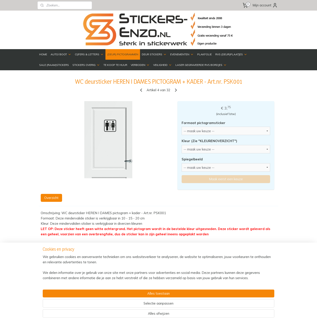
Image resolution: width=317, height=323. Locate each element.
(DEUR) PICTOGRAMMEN (122, 54)
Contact (190, 271)
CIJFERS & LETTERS (89, 54)
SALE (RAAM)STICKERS (54, 65)
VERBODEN (140, 65)
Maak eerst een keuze (226, 179)
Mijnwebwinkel (236, 314)
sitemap (177, 314)
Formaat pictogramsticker (203, 123)
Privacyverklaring (100, 281)
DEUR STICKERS (154, 54)
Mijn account (265, 5)
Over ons (191, 281)
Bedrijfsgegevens (245, 263)
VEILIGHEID (162, 65)
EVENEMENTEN (182, 54)
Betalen (93, 276)
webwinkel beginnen (201, 314)
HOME (43, 54)
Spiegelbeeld (192, 159)
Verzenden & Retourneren (106, 271)
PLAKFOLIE (204, 54)
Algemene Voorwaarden (105, 291)
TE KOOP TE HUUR (115, 65)
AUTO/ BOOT (61, 54)
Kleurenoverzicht (196, 276)
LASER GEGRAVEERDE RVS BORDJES (201, 65)
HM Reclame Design (253, 273)
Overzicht (51, 198)
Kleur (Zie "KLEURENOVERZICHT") (209, 141)
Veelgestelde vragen (103, 286)
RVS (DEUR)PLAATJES (231, 54)
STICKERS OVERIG (86, 65)
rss (186, 314)
